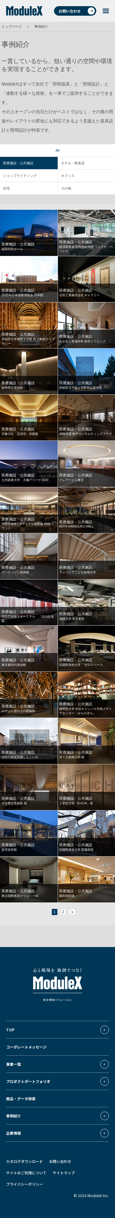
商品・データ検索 (21, 1098)
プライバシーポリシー (24, 1184)
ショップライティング (20, 175)
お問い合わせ (77, 10)
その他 (66, 188)
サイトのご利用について (26, 1172)
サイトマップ (64, 1172)
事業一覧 (13, 1064)
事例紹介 (13, 1115)
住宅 (6, 188)
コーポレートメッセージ (26, 1046)
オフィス (68, 175)
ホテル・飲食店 (73, 163)
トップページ (12, 26)
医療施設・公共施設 (18, 163)
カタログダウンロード (24, 1161)
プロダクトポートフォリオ (28, 1081)
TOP (10, 1029)
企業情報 (13, 1133)
